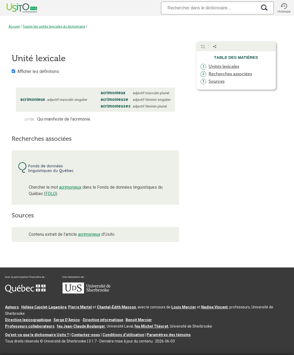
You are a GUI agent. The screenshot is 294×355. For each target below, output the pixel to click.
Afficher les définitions (38, 71)
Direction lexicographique (28, 320)
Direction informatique (103, 320)
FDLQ (50, 193)
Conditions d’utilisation (123, 335)
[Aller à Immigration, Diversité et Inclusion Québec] (25, 292)
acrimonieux (70, 187)
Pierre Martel (80, 307)
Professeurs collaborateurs (30, 326)
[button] (284, 8)
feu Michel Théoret (151, 326)
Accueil (14, 26)
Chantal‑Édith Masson (116, 307)
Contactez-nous (85, 335)
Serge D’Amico (66, 320)
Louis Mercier (183, 307)
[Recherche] (209, 8)
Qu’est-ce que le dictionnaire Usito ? (37, 335)
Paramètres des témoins (169, 335)
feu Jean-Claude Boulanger (81, 326)
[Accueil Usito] (16, 8)
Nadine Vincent (214, 307)
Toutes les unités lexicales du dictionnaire (54, 26)
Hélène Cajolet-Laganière (44, 307)
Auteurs (12, 307)
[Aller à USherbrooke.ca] (86, 292)
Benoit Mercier (139, 320)
